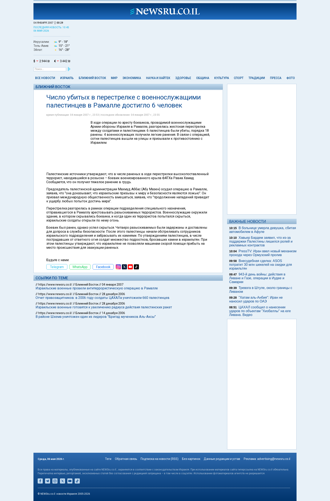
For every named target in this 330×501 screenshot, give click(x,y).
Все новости (45, 78)
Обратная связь (126, 459)
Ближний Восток (92, 78)
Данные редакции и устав (222, 459)
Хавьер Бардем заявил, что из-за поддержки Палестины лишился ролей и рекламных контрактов (261, 241)
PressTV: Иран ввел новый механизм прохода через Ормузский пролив (262, 253)
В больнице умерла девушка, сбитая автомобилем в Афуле (262, 230)
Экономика (131, 78)
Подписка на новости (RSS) (159, 459)
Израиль (67, 78)
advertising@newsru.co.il (273, 459)
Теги (108, 459)
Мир (114, 78)
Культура (221, 78)
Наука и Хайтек (158, 78)
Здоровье (183, 78)
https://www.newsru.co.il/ (55, 284)
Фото (290, 78)
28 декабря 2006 (113, 294)
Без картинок (191, 459)
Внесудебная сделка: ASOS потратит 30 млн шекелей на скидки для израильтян (260, 264)
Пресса (275, 78)
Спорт (239, 78)
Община (202, 78)
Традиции (257, 78)
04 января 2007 (112, 284)
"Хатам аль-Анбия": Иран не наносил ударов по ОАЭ (256, 299)
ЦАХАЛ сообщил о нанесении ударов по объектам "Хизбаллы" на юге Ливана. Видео (260, 311)
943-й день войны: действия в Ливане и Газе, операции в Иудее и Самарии (257, 278)
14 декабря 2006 (113, 313)
